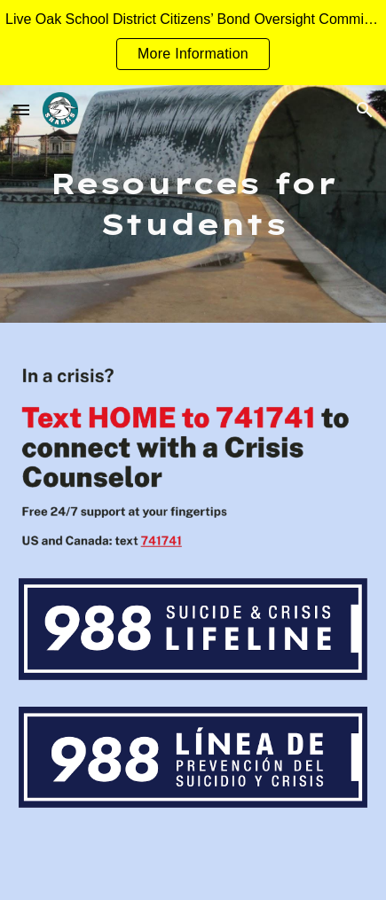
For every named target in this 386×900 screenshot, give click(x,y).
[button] (21, 109)
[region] (193, 42)
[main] (193, 204)
